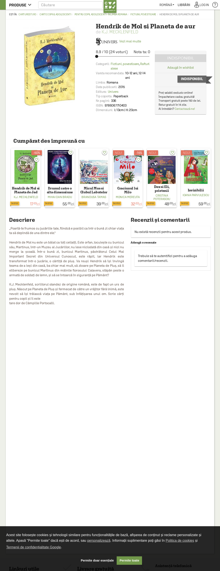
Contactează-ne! (185, 108)
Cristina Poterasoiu (161, 197)
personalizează (98, 540)
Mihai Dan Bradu (60, 197)
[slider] (123, 56)
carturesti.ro (27, 14)
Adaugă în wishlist (180, 67)
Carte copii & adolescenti (55, 14)
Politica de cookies (180, 540)
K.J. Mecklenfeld (120, 31)
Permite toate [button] (129, 560)
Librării (184, 5)
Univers (113, 91)
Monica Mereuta (128, 197)
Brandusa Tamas (93, 197)
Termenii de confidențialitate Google (33, 547)
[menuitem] (167, 5)
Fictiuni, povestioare (143, 14)
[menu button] (21, 5)
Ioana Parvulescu (196, 195)
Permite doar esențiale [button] (97, 560)
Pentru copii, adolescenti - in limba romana (101, 14)
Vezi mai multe (118, 41)
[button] (77, 5)
